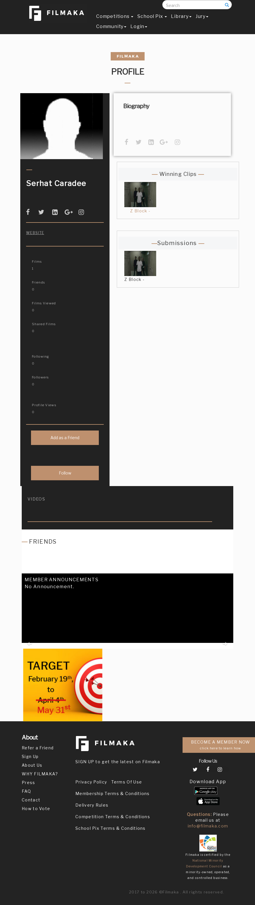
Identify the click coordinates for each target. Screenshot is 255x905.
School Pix (152, 22)
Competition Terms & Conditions (112, 816)
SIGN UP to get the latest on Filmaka (117, 761)
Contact (31, 799)
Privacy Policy (91, 781)
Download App (208, 781)
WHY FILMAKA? (40, 773)
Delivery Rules (91, 805)
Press (28, 782)
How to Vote (36, 808)
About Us (32, 765)
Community (111, 32)
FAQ (26, 791)
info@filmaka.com (208, 825)
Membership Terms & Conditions (112, 793)
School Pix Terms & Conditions (110, 828)
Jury (202, 22)
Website (35, 233)
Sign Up (30, 756)
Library (181, 22)
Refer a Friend (38, 747)
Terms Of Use (126, 781)
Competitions (114, 22)
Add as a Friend (64, 437)
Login (138, 32)
